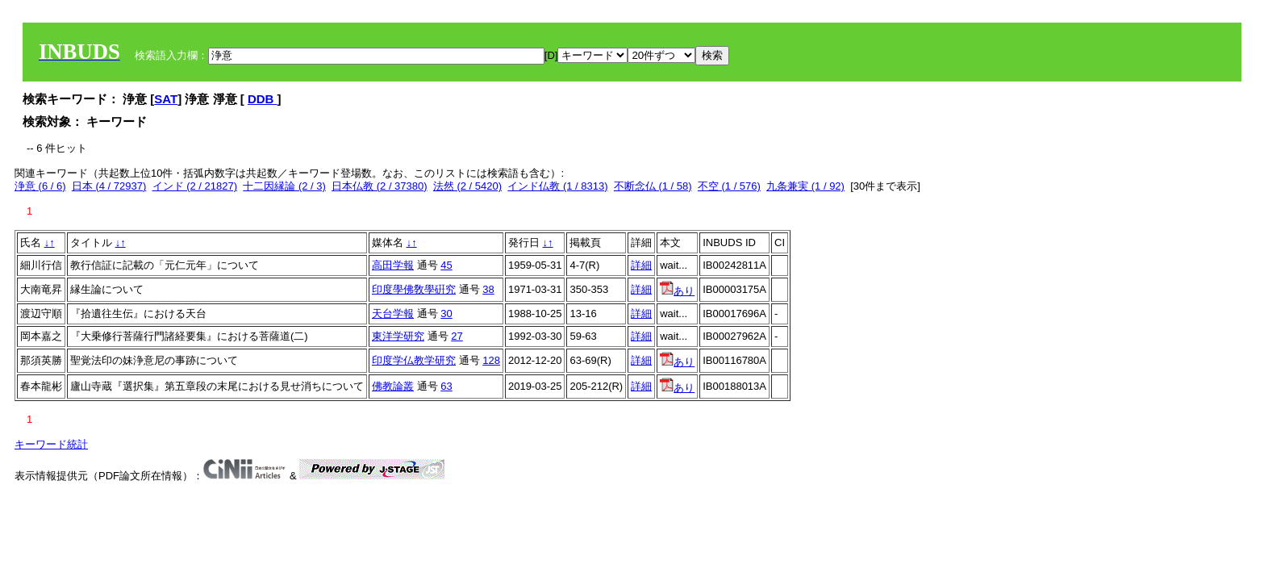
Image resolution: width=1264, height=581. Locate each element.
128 (491, 360)
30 (446, 313)
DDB (262, 99)
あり (677, 291)
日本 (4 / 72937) (109, 186)
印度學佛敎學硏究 (414, 289)
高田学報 (393, 265)
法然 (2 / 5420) (467, 186)
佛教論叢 (393, 386)
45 (446, 265)
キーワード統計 (51, 444)
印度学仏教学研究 (414, 360)
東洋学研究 (398, 336)
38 (488, 289)
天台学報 (393, 313)
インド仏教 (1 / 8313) (557, 186)
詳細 (641, 265)
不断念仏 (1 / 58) (653, 186)
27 (456, 336)
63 (446, 386)
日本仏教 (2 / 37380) (380, 186)
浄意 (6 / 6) (40, 186)
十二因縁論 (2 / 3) (284, 186)
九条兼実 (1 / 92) (805, 186)
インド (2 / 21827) (195, 186)
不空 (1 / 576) (729, 186)
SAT (165, 99)
